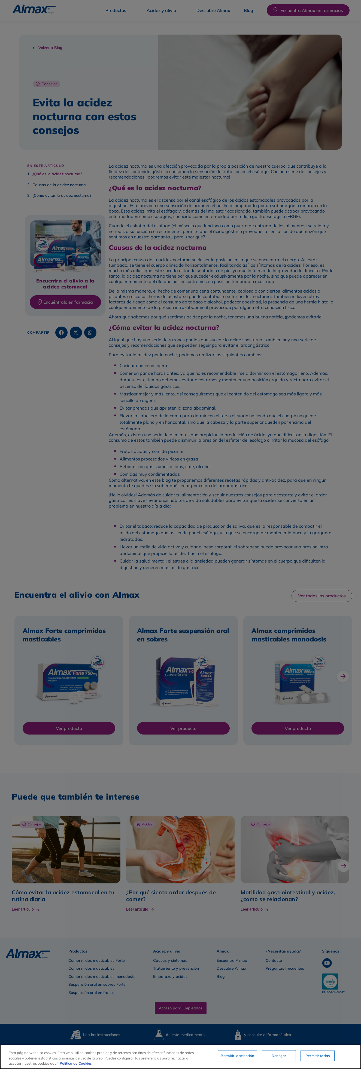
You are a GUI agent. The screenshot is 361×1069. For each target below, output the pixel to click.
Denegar (279, 1056)
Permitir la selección (237, 1056)
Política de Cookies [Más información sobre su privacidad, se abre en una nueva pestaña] (76, 1063)
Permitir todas (317, 1056)
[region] (180, 1057)
